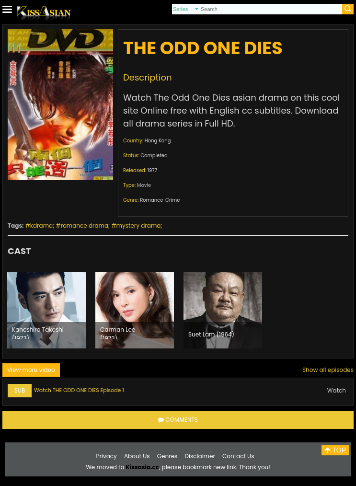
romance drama (84, 225)
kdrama (41, 225)
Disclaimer (200, 456)
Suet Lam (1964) (211, 334)
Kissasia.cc (142, 467)
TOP (335, 450)
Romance (151, 200)
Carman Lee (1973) (117, 332)
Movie (144, 185)
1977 (152, 170)
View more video (31, 370)
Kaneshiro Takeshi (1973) (38, 332)
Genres (167, 456)
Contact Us (238, 456)
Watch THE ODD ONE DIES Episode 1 (79, 390)
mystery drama (138, 225)
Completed (153, 155)
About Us (137, 456)
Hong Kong (158, 140)
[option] (46, 310)
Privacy (106, 456)
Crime (172, 200)
